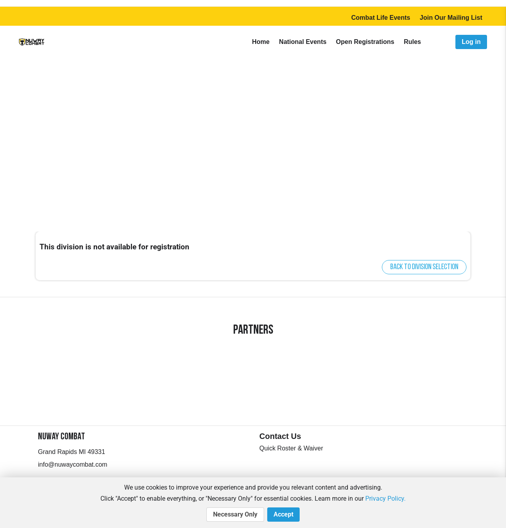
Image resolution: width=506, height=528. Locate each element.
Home (260, 41)
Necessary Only (235, 514)
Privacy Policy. (385, 498)
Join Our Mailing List (451, 17)
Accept (283, 514)
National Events (303, 41)
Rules (412, 41)
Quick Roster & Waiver (291, 448)
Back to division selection (424, 267)
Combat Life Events (380, 17)
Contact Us (280, 436)
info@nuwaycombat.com (72, 464)
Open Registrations (365, 41)
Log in (471, 41)
